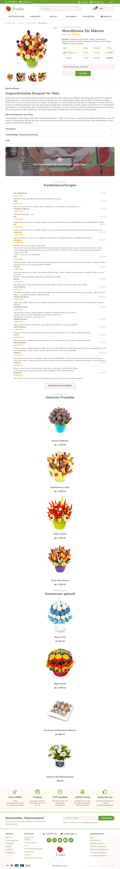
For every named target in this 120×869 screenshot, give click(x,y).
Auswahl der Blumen (98, 855)
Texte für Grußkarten (98, 852)
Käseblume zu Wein (60, 487)
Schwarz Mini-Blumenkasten (60, 777)
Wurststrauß (31, 23)
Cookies (27, 855)
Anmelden (83, 2)
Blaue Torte (60, 637)
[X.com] (60, 840)
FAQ (8, 140)
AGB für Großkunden (98, 846)
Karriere (9, 846)
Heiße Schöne (60, 534)
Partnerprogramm (97, 843)
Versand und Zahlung (29, 838)
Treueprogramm (30, 842)
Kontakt (9, 849)
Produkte (36, 17)
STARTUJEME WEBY (105, 865)
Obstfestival (60, 683)
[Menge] (67, 73)
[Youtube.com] (65, 840)
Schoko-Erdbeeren (60, 440)
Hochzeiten (88, 16)
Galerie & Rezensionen (99, 849)
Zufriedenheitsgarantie (33, 858)
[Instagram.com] (54, 840)
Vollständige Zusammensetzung (22, 134)
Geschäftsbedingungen (33, 849)
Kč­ (112, 2)
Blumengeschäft (12, 840)
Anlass (54, 17)
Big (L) (69, 58)
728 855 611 (11, 2)
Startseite (10, 23)
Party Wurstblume (60, 580)
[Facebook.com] (49, 840)
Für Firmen (71, 16)
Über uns (9, 837)
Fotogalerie (10, 852)
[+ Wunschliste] (55, 28)
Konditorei (10, 843)
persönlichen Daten (75, 822)
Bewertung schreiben (60, 385)
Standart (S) (71, 53)
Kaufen (83, 73)
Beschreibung (12, 88)
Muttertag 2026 (16, 16)
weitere (80, 44)
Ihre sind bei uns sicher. (80, 822)
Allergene (11, 128)
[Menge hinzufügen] (71, 73)
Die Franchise (95, 840)
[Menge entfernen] (63, 73)
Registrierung (96, 2)
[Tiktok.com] (71, 840)
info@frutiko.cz (26, 2)
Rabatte (105, 16)
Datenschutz (29, 852)
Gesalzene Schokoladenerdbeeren (60, 730)
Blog (92, 837)
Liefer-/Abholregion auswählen (75, 67)
